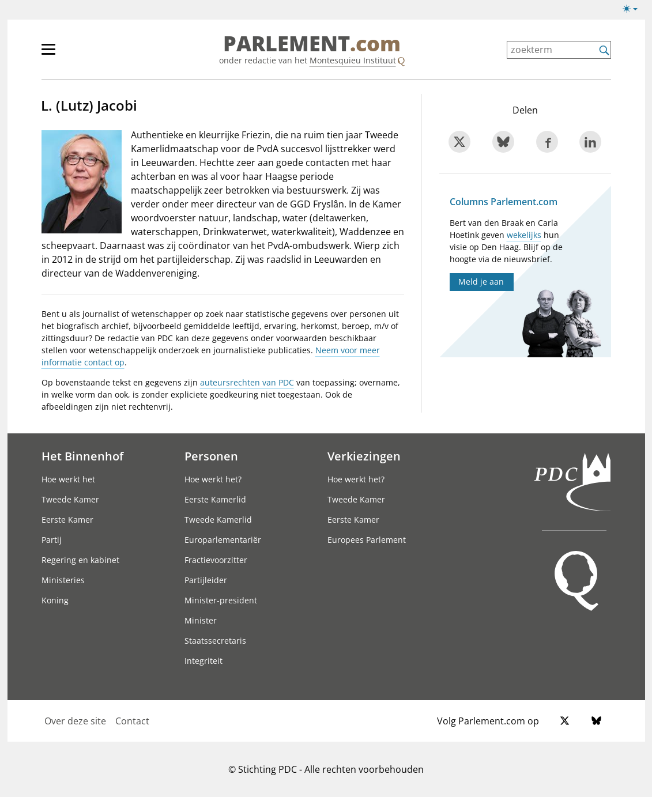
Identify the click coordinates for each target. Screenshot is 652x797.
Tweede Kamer (70, 499)
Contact (132, 721)
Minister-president (220, 600)
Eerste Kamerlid (215, 499)
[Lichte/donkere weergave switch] (634, 9)
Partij (52, 539)
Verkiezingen (364, 456)
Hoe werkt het (68, 479)
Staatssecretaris (215, 640)
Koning (55, 600)
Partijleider (205, 580)
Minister (200, 620)
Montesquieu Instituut (353, 60)
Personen (211, 456)
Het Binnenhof (82, 456)
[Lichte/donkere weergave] (634, 11)
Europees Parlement (366, 539)
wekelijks (524, 234)
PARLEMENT (312, 43)
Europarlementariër (222, 539)
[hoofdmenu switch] (48, 54)
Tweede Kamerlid (218, 519)
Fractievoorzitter (215, 559)
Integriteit (203, 660)
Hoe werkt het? (213, 479)
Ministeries (63, 580)
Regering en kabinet (80, 559)
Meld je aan (481, 281)
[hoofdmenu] (86, 54)
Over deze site (75, 721)
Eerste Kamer (67, 519)
